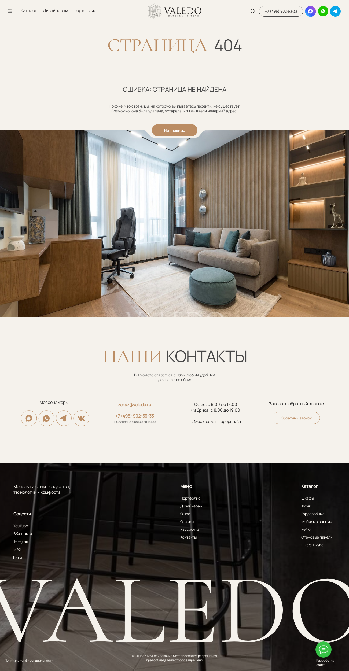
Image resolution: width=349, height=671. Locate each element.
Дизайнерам (55, 10)
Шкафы (307, 498)
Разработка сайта (325, 662)
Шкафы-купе (312, 544)
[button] (10, 11)
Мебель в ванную (316, 521)
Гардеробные (313, 513)
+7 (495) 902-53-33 (134, 416)
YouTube (20, 525)
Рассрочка (189, 529)
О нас (185, 513)
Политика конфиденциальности (29, 660)
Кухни (306, 505)
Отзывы (187, 521)
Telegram (21, 541)
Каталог (28, 10)
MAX (17, 549)
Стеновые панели (317, 537)
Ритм (17, 557)
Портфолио (85, 10)
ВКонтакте (22, 533)
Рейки (306, 529)
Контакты (188, 537)
